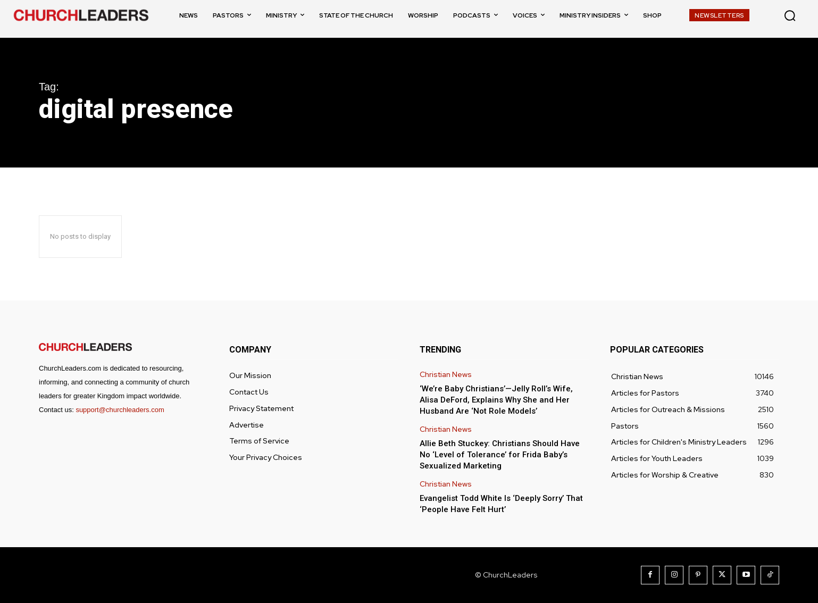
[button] (789, 15)
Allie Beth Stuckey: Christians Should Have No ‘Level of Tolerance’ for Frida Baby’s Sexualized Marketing (500, 455)
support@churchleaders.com (120, 410)
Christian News (446, 374)
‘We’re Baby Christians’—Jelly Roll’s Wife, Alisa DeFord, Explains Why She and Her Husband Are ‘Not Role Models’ (496, 400)
